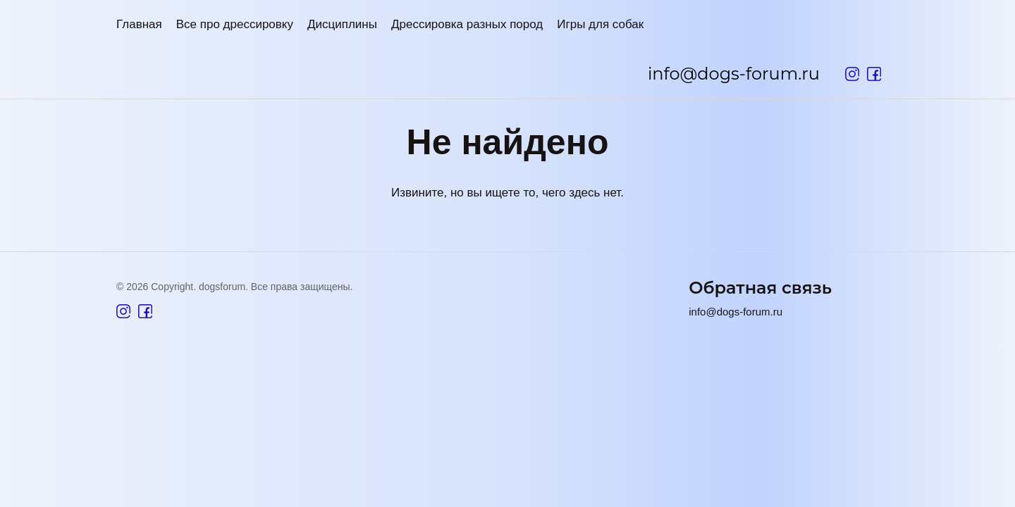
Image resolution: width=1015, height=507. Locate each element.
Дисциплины (342, 24)
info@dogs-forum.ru (734, 73)
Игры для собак (600, 24)
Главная (139, 24)
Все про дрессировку (234, 24)
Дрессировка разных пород (467, 24)
